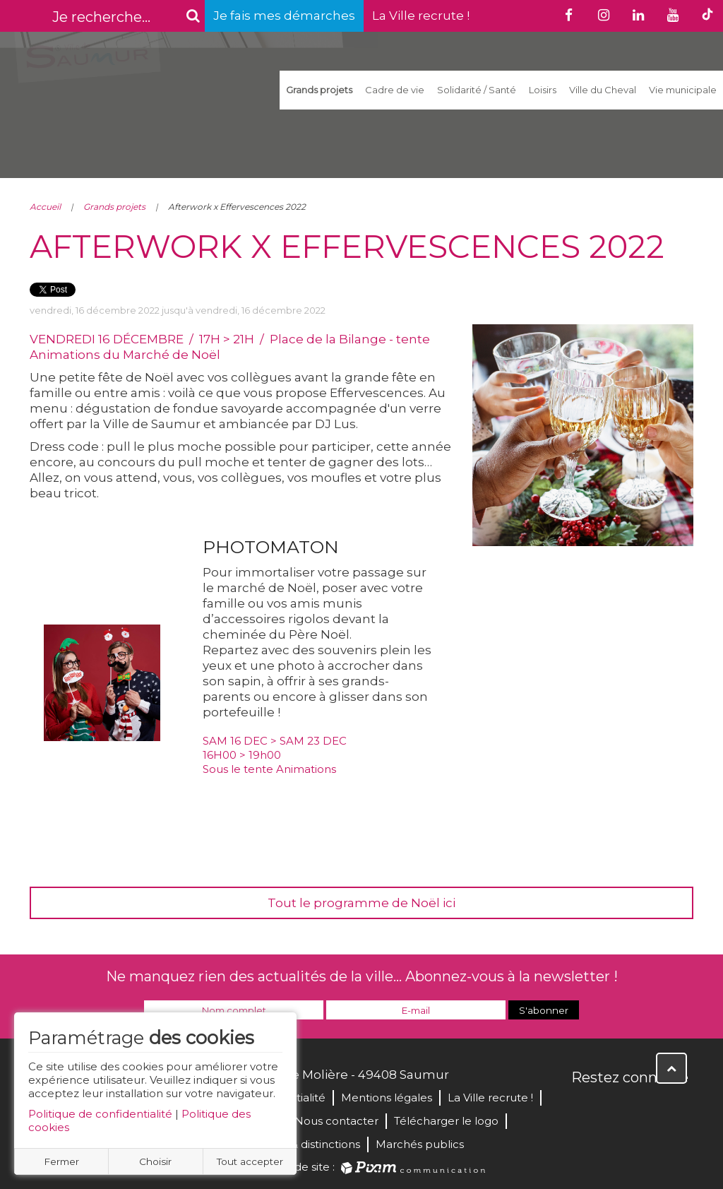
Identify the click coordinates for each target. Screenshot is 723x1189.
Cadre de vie (394, 89)
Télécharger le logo (446, 1121)
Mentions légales (386, 1097)
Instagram (676, 1107)
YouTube (645, 1107)
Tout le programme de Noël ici (361, 903)
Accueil (45, 206)
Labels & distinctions (306, 1144)
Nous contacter (336, 1121)
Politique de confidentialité (100, 1113)
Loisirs (542, 89)
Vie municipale (683, 89)
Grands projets (319, 89)
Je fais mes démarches (284, 15)
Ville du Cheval (602, 89)
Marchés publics (420, 1144)
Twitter (614, 1107)
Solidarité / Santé (476, 89)
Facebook (583, 1107)
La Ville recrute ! (421, 15)
